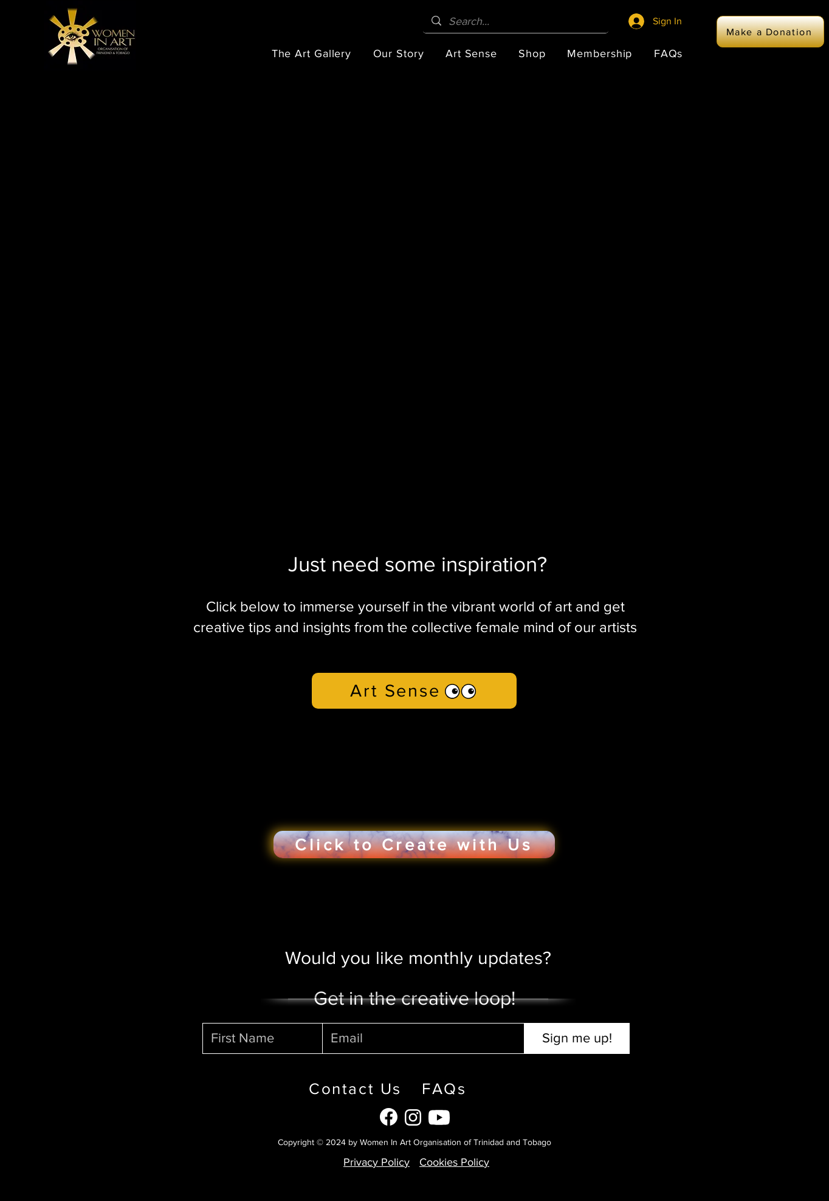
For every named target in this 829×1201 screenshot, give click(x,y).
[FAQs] (476, 1088)
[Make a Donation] (770, 31)
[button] (311, 53)
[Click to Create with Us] (414, 844)
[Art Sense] (414, 691)
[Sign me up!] (577, 1038)
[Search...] (516, 21)
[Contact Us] (350, 1088)
